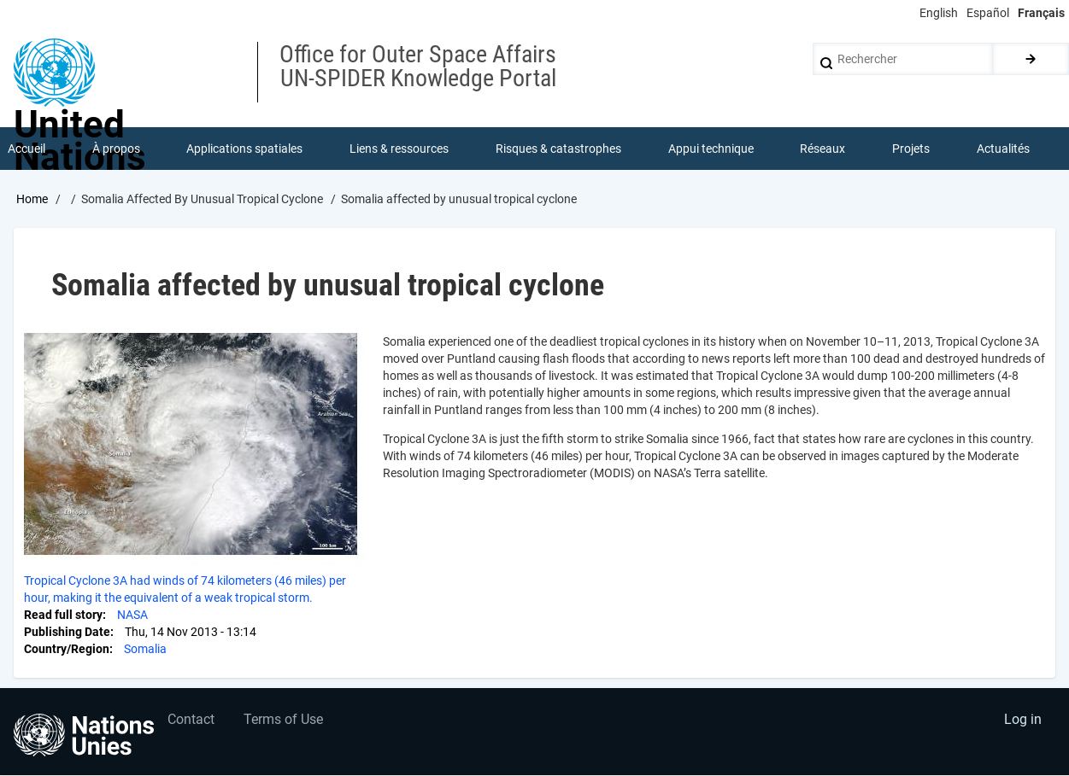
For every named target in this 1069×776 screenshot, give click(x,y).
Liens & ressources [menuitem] (399, 148)
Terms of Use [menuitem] (284, 721)
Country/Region (66, 649)
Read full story (63, 614)
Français (1041, 13)
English (938, 13)
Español (987, 13)
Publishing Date (67, 632)
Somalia (145, 649)
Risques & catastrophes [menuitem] (558, 148)
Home (32, 199)
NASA (132, 614)
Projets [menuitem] (911, 148)
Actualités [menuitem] (1003, 148)
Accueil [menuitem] (26, 148)
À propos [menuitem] (116, 148)
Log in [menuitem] (1023, 721)
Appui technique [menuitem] (711, 148)
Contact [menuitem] (190, 721)
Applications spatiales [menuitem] (245, 148)
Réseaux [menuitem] (823, 148)
